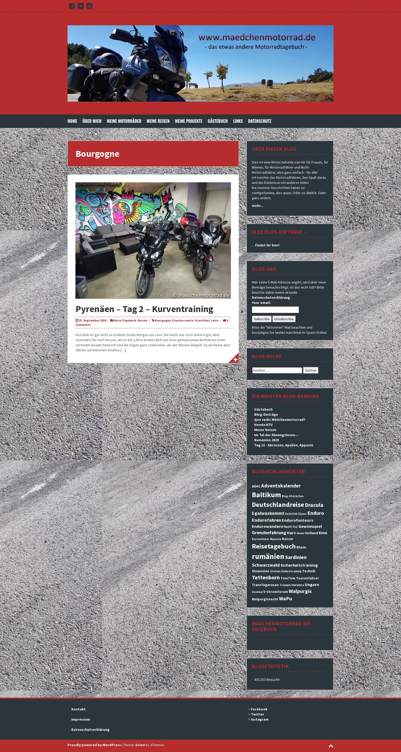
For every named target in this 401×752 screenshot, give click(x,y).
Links (238, 121)
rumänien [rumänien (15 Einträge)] (268, 556)
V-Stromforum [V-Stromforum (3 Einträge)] (275, 591)
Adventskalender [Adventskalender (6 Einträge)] (281, 485)
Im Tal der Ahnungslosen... (276, 435)
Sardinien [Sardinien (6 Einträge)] (296, 557)
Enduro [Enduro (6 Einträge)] (315, 513)
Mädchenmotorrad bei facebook (281, 626)
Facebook (259, 709)
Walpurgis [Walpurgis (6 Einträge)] (300, 591)
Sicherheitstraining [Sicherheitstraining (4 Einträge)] (299, 565)
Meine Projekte (188, 121)
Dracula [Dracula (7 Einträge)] (314, 505)
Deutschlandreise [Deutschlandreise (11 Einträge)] (278, 504)
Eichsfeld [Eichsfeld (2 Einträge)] (291, 514)
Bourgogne (163, 320)
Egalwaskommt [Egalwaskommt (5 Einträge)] (268, 513)
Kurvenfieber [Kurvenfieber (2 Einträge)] (260, 539)
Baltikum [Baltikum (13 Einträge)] (266, 494)
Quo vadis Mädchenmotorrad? (279, 419)
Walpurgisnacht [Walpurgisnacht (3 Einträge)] (265, 599)
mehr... (257, 205)
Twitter (257, 714)
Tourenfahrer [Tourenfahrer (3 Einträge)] (307, 578)
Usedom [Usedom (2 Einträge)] (257, 592)
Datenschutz (259, 121)
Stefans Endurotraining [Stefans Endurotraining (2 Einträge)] (286, 571)
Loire (214, 320)
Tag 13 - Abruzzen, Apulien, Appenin (283, 445)
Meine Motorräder (124, 121)
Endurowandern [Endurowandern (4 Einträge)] (267, 526)
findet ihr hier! (267, 245)
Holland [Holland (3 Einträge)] (311, 533)
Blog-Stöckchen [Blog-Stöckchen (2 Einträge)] (292, 496)
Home (72, 121)
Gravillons (202, 320)
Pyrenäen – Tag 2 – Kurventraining (144, 309)
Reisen (142, 320)
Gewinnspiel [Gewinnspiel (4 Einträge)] (310, 526)
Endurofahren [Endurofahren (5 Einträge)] (266, 520)
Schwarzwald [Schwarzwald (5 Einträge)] (266, 565)
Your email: (261, 302)
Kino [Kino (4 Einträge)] (323, 532)
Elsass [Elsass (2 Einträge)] (302, 514)
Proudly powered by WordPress (94, 745)
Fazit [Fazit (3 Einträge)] (288, 526)
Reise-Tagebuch (125, 320)
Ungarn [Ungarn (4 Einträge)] (312, 584)
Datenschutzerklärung (271, 297)
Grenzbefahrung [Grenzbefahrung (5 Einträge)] (269, 532)
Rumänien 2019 (266, 440)
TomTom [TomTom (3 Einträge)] (288, 578)
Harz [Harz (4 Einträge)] (291, 532)
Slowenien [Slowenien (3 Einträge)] (260, 571)
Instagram (260, 719)
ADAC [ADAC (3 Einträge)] (256, 486)
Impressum (80, 719)
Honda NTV (263, 424)
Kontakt (78, 709)
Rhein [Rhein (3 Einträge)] (301, 547)
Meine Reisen (158, 121)
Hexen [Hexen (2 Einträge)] (300, 533)
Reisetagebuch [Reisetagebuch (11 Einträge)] (274, 546)
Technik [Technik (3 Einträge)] (308, 571)
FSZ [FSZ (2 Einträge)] (295, 527)
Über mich (92, 121)
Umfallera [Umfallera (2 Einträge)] (297, 585)
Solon (140, 745)
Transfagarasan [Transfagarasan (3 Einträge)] (265, 584)
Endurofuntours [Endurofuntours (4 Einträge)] (297, 520)
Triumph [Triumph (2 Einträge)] (285, 585)
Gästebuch (218, 121)
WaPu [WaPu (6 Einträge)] (285, 598)
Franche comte (182, 320)
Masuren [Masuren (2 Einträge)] (275, 539)
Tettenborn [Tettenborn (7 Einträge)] (266, 577)
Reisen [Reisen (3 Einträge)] (287, 538)
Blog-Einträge (266, 414)
